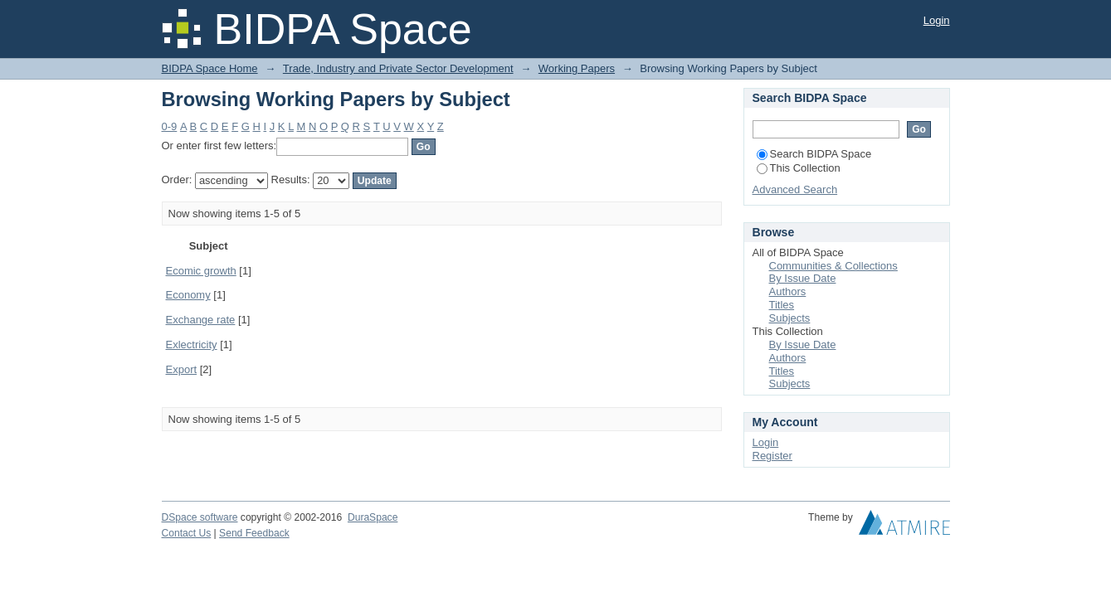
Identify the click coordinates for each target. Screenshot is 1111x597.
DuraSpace (372, 517)
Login (936, 20)
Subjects (790, 318)
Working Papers (576, 68)
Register (772, 455)
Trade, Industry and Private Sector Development (398, 68)
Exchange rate (201, 319)
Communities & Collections (833, 266)
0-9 (170, 126)
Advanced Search (795, 189)
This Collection (799, 168)
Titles (782, 304)
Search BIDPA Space (814, 154)
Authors (787, 291)
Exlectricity (191, 344)
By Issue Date (802, 278)
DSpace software (200, 517)
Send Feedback (254, 533)
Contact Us (187, 533)
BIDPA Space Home (210, 68)
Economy (188, 295)
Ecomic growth (201, 271)
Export (181, 369)
